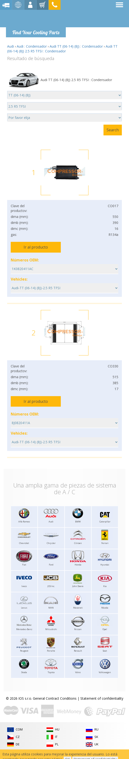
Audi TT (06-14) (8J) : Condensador (76, 46)
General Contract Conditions (55, 698)
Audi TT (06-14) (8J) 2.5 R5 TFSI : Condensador (62, 48)
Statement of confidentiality (101, 698)
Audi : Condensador (32, 46)
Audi (10, 46)
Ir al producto (36, 247)
